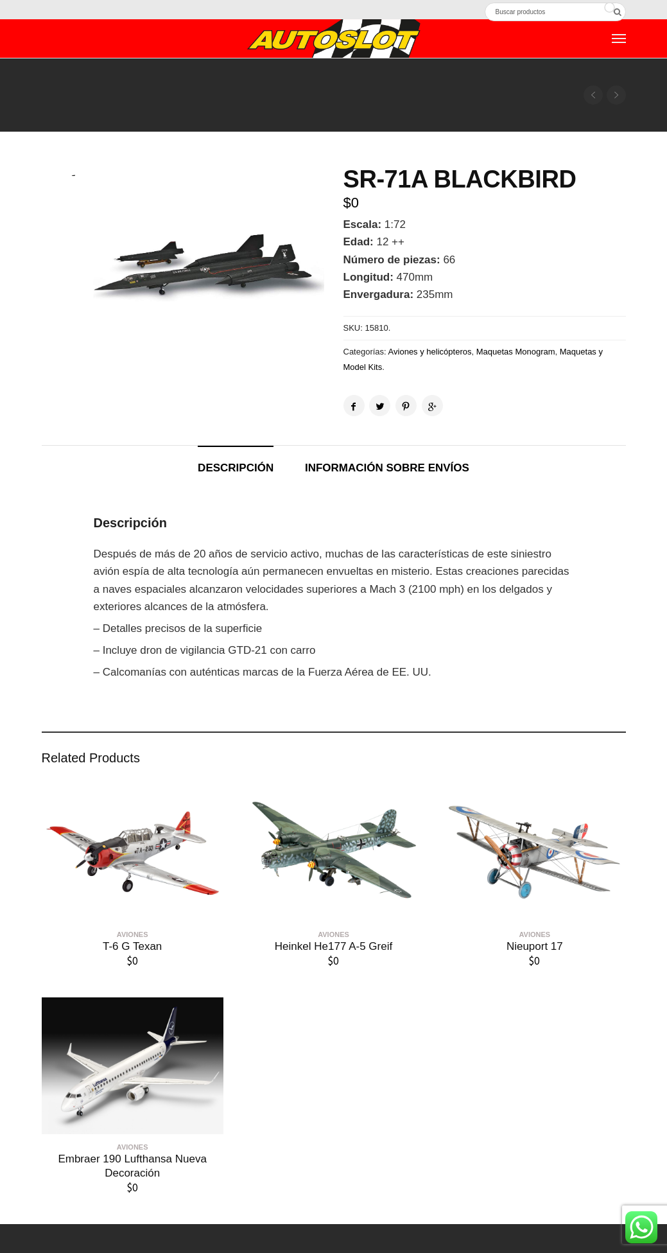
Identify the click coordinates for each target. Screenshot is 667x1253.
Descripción (235, 468)
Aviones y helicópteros (430, 351)
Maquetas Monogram (515, 351)
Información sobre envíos (387, 468)
